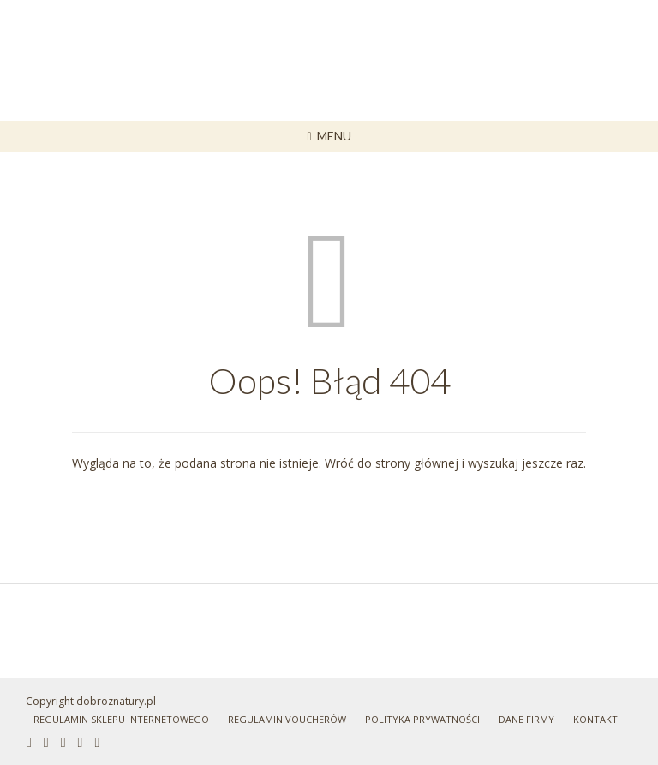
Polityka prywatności (422, 719)
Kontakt (595, 719)
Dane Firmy (526, 719)
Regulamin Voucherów (287, 719)
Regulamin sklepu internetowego (121, 719)
